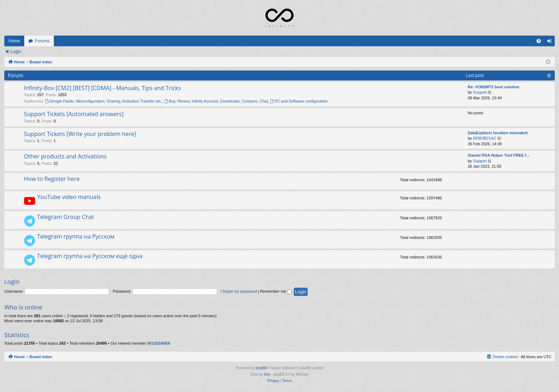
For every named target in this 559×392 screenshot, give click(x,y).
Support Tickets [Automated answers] (74, 114)
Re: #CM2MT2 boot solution (493, 87)
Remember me (276, 291)
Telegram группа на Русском (75, 236)
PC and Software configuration (299, 101)
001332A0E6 (158, 343)
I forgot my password (239, 291)
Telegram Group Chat (65, 217)
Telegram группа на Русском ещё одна (90, 256)
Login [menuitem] (551, 42)
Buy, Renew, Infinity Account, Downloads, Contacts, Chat (216, 101)
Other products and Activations (65, 156)
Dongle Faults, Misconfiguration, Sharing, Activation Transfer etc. (103, 101)
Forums (42, 40)
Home (14, 40)
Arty (267, 374)
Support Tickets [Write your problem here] (80, 134)
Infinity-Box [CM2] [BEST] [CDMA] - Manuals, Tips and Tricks (102, 88)
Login (16, 51)
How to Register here (52, 179)
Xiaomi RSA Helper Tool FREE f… (499, 155)
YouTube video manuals (69, 197)
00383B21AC (484, 138)
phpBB (261, 368)
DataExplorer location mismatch (498, 133)
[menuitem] (538, 41)
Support (480, 92)
